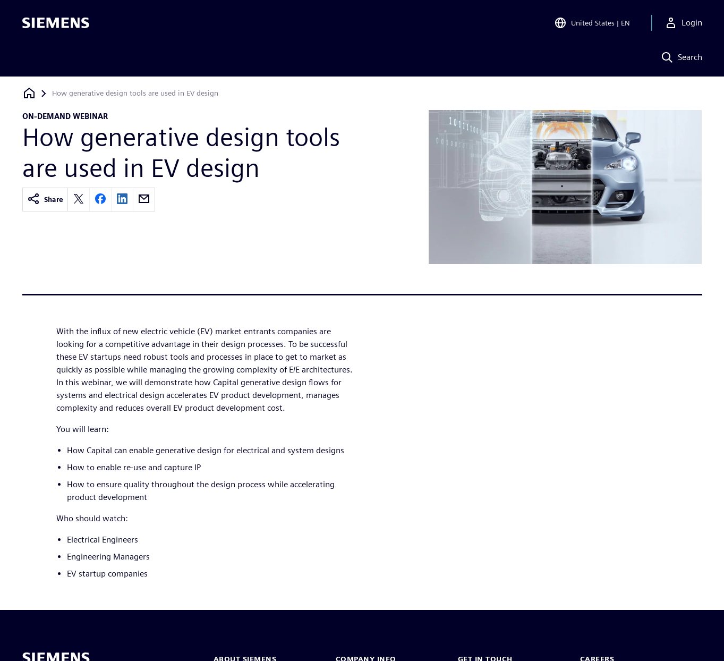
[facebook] (100, 199)
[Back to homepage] (29, 93)
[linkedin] (122, 199)
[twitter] (78, 199)
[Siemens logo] (55, 23)
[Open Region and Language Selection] (592, 23)
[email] (144, 199)
